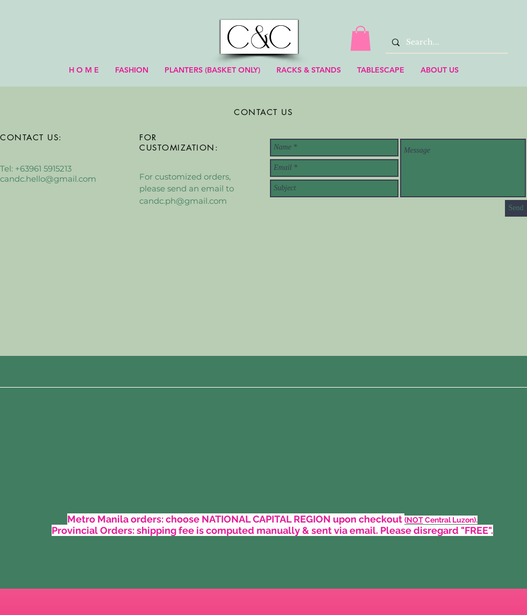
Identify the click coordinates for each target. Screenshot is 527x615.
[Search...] (445, 42)
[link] (360, 38)
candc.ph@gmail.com (183, 201)
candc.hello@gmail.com (48, 179)
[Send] (516, 208)
